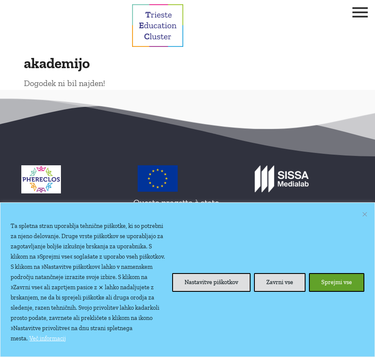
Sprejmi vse (336, 282)
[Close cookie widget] (364, 214)
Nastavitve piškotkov (211, 282)
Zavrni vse (279, 282)
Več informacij (47, 338)
